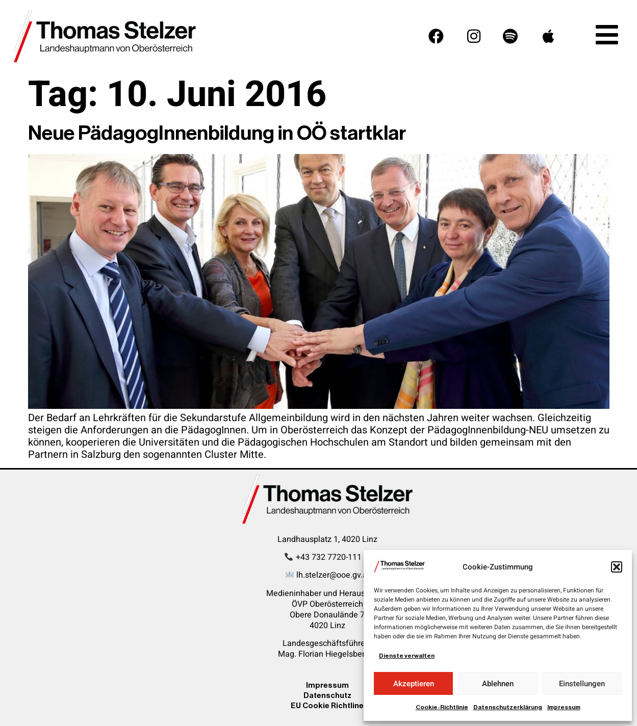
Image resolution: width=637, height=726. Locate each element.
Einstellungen (582, 683)
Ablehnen (498, 683)
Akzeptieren (413, 683)
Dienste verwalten (407, 656)
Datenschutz (327, 695)
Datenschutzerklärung (507, 707)
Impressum (563, 707)
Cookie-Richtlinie (442, 707)
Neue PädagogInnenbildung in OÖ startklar (217, 133)
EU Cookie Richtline (327, 705)
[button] (616, 567)
